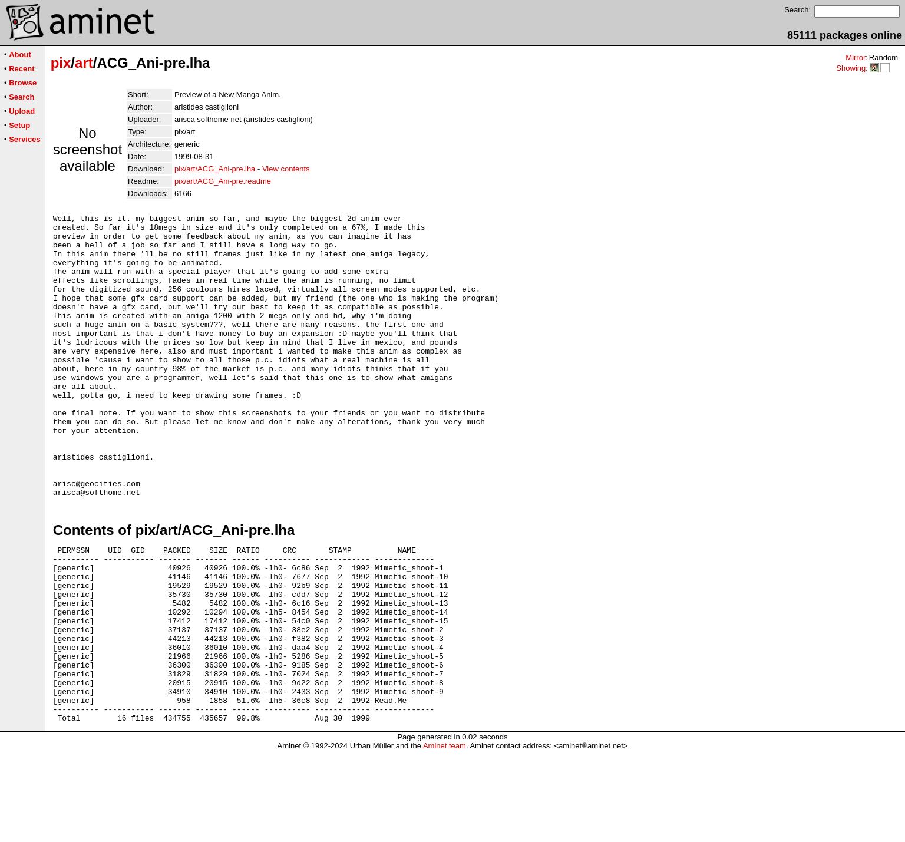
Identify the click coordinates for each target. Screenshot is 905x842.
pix (61, 63)
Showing (851, 68)
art (84, 63)
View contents (286, 168)
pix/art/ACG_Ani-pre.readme (222, 181)
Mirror (855, 57)
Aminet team (444, 837)
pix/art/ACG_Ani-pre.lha (214, 168)
